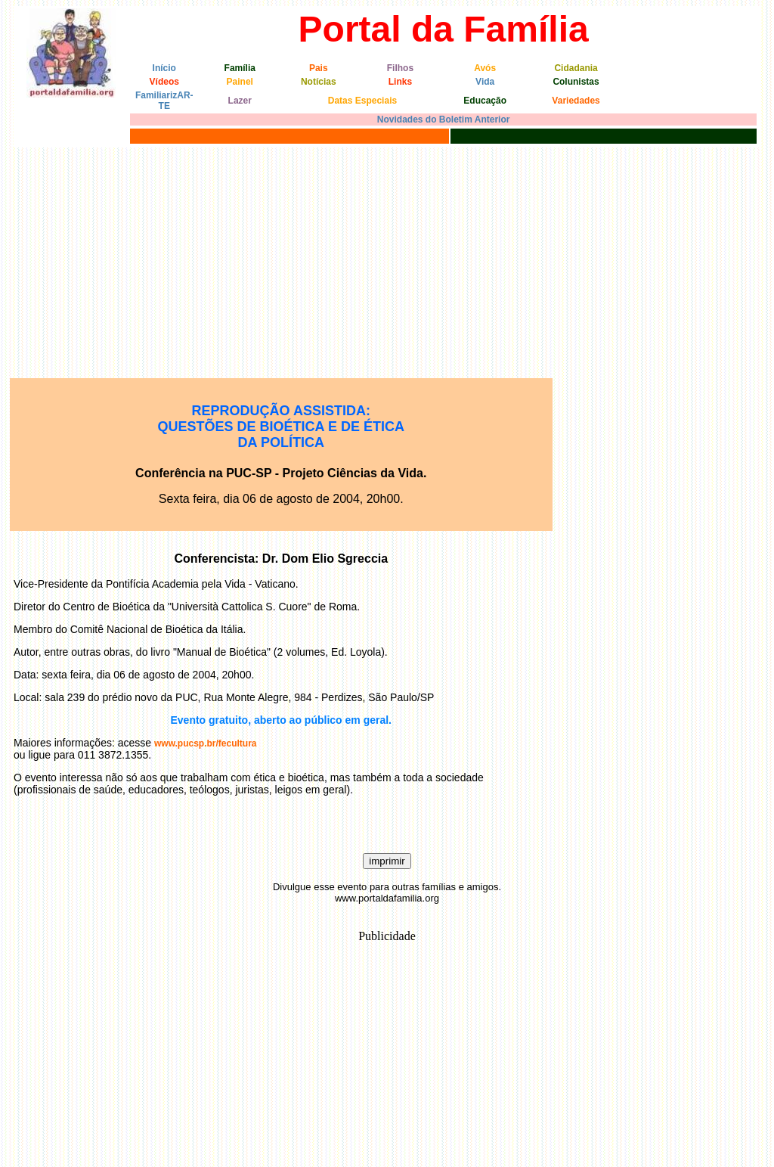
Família (239, 68)
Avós (485, 68)
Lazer (240, 100)
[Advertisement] (387, 261)
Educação (484, 100)
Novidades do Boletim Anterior (443, 119)
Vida (484, 81)
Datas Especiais (362, 100)
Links (400, 81)
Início (164, 68)
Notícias (318, 81)
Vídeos (164, 81)
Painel (240, 81)
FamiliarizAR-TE (164, 100)
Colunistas (576, 81)
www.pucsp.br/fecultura (205, 743)
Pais (318, 68)
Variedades (575, 100)
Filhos (400, 68)
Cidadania (575, 68)
